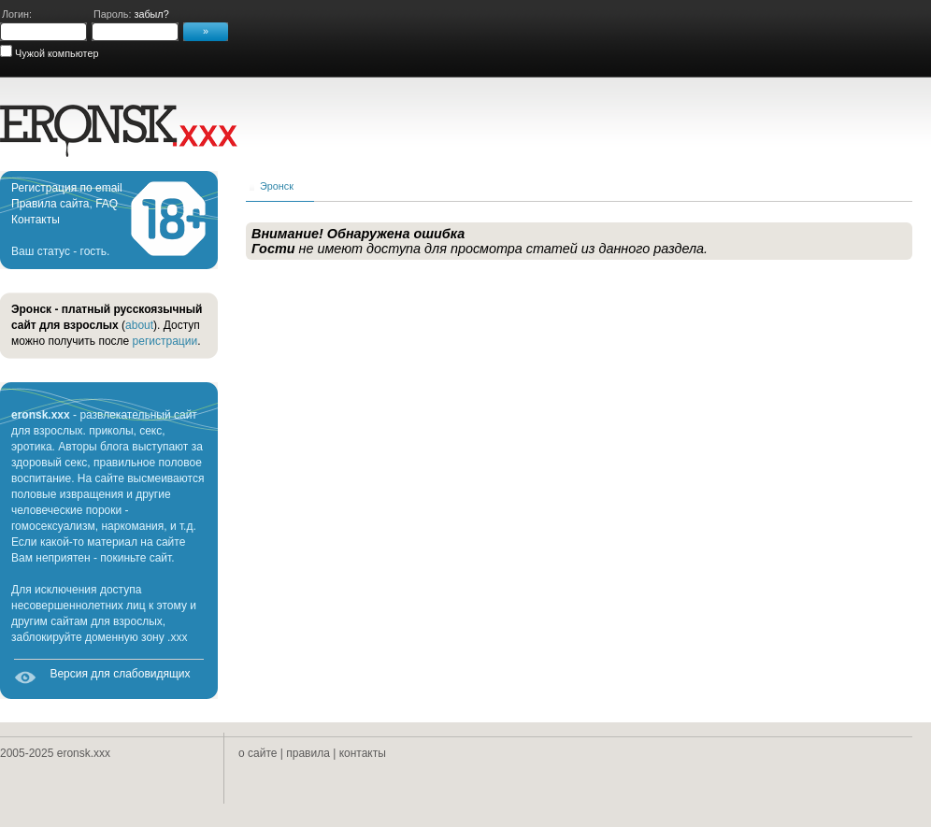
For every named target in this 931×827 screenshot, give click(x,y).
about (139, 325)
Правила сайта (50, 203)
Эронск (277, 186)
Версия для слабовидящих (120, 673)
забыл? (151, 14)
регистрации (165, 341)
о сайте (257, 753)
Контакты (35, 219)
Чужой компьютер (55, 53)
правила (308, 753)
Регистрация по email (66, 187)
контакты (362, 753)
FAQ (106, 203)
